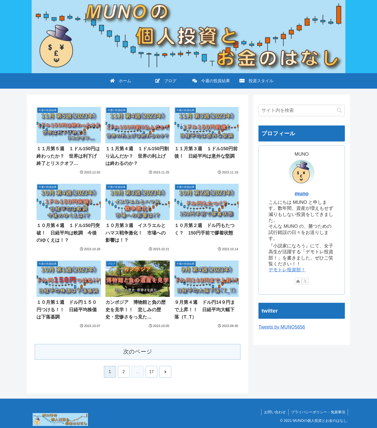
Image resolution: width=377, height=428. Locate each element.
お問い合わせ (275, 412)
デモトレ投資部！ (287, 269)
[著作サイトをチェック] (298, 281)
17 (151, 372)
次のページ (137, 351)
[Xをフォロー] (305, 281)
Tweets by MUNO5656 (281, 327)
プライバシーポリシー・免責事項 (318, 412)
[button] (339, 110)
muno (302, 193)
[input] (301, 110)
